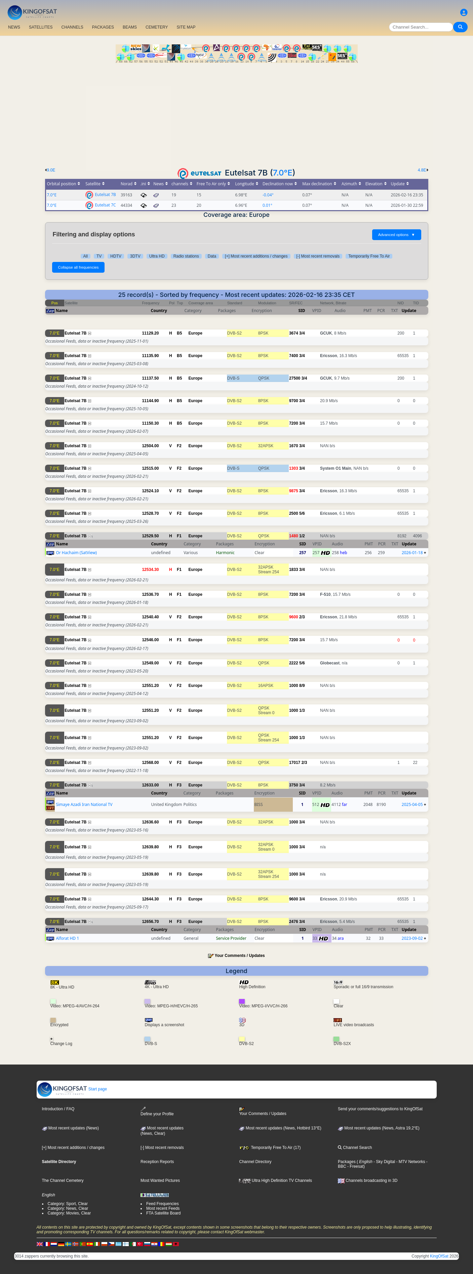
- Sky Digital (383, 1161)
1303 (293, 468)
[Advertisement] (236, 113)
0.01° (267, 205)
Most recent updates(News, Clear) (162, 1131)
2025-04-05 (412, 804)
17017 (294, 762)
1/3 (302, 710)
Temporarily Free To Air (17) (270, 1147)
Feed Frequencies (162, 1203)
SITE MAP (185, 27)
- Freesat (354, 1166)
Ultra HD (157, 256)
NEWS (14, 27)
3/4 (302, 333)
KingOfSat (439, 1256)
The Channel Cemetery (63, 1180)
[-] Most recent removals (318, 256)
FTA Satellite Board (163, 1213)
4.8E (422, 170)
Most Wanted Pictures (160, 1180)
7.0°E (282, 173)
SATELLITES (40, 27)
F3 (179, 785)
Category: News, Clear (68, 1208)
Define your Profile (157, 1111)
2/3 (302, 617)
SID (301, 310)
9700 (293, 400)
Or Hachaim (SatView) (76, 552)
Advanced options (396, 235)
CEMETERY (157, 27)
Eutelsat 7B (105, 194)
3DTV (135, 256)
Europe (195, 333)
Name (62, 310)
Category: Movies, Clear (69, 1213)
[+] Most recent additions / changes (256, 256)
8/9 (302, 685)
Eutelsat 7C (105, 204)
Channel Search (355, 1147)
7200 (293, 423)
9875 (293, 491)
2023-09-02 (412, 938)
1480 (293, 536)
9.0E (51, 170)
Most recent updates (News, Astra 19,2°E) (379, 1128)
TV (99, 256)
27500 (294, 378)
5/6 (302, 513)
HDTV (115, 256)
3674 (293, 333)
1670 (293, 445)
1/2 (302, 536)
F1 (179, 536)
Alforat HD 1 (67, 938)
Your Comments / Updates (240, 955)
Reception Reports (157, 1161)
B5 (179, 333)
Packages (347, 1161)
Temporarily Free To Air (369, 256)
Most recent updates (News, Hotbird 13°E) (280, 1128)
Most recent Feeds (163, 1208)
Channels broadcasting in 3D (367, 1180)
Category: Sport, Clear (68, 1203)
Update (409, 310)
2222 (293, 663)
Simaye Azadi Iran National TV (84, 804)
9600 (293, 617)
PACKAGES (103, 27)
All (85, 256)
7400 (293, 355)
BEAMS (130, 27)
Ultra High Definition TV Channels (275, 1180)
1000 (293, 685)
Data (212, 256)
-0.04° (268, 195)
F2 (179, 445)
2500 (293, 513)
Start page (72, 1089)
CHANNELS (72, 27)
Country (159, 310)
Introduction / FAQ (58, 1109)
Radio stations (186, 256)
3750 (293, 785)
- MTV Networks (410, 1161)
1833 (293, 569)
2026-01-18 (412, 552)
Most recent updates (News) (70, 1128)
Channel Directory (255, 1161)
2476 (293, 921)
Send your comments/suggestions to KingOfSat (380, 1109)
